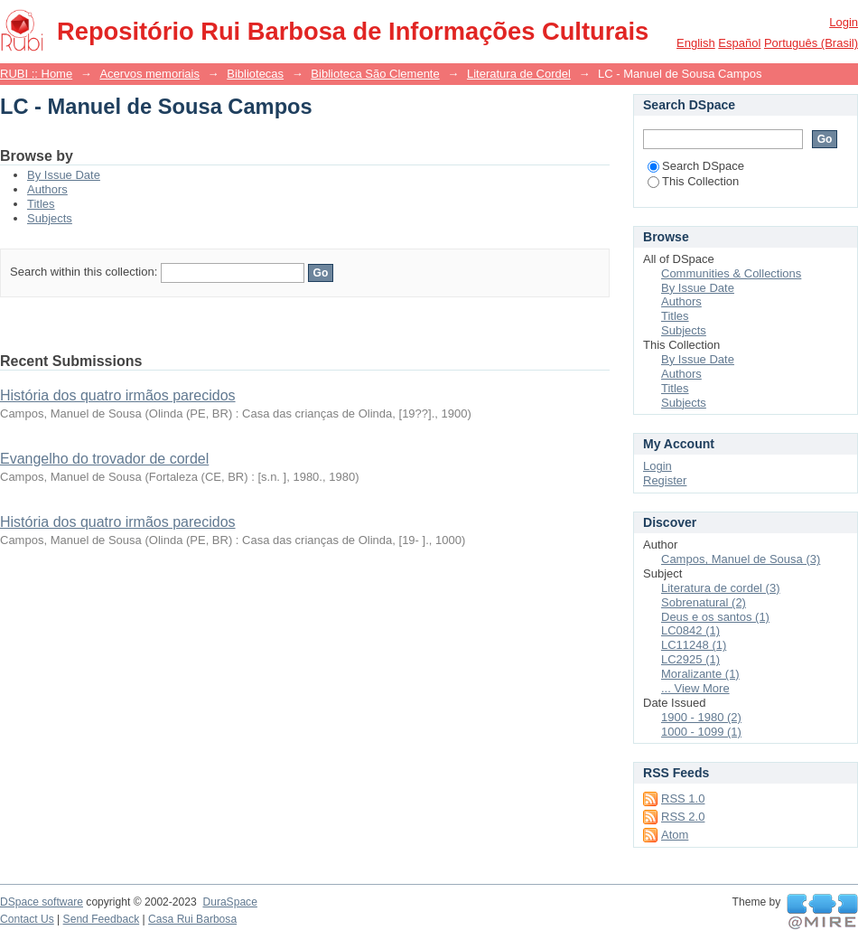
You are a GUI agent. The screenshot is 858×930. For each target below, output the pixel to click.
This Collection (693, 181)
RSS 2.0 (682, 816)
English (695, 43)
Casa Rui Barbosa (192, 919)
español (739, 43)
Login (843, 22)
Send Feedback (101, 919)
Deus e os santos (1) (715, 617)
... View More (695, 688)
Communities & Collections (731, 273)
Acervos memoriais (149, 73)
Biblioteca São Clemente (375, 73)
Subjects (49, 218)
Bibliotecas (255, 73)
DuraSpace (229, 902)
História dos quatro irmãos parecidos (118, 395)
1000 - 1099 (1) (701, 731)
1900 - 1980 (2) (701, 717)
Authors (47, 189)
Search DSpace (696, 166)
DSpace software (41, 902)
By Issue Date (63, 175)
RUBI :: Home (36, 73)
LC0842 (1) (690, 630)
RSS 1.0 (682, 798)
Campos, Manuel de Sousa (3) (740, 559)
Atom (674, 834)
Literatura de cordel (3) (720, 588)
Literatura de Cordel (519, 73)
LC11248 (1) (693, 645)
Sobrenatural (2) (703, 602)
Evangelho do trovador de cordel (104, 458)
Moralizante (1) (700, 674)
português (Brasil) (811, 43)
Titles (41, 204)
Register (664, 480)
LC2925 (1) (690, 659)
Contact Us (27, 919)
